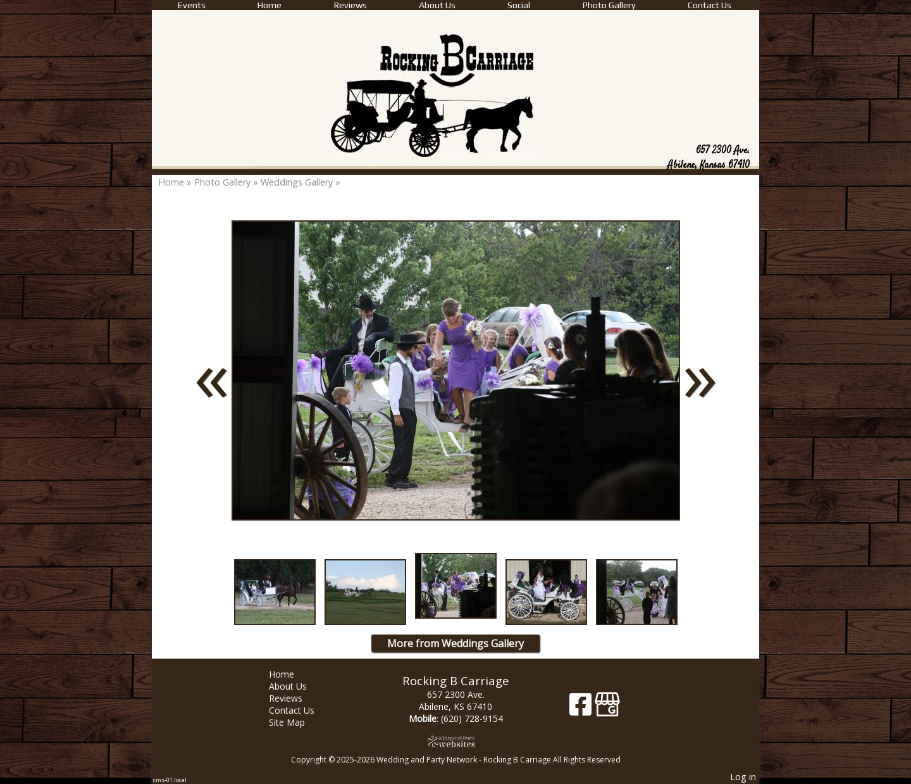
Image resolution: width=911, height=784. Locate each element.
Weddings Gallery (297, 182)
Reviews (350, 5)
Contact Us (709, 5)
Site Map (296, 722)
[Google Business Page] (607, 709)
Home (269, 5)
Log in (743, 777)
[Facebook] (582, 709)
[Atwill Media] (455, 741)
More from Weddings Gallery (455, 643)
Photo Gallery (609, 5)
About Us (437, 5)
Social (518, 5)
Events (192, 5)
